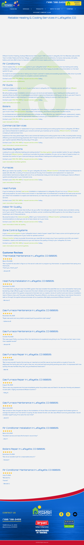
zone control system (13, 233)
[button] (31, 9)
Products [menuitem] (39, 9)
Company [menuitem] (70, 9)
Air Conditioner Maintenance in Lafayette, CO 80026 (32, 470)
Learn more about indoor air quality (14, 224)
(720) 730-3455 (56, 2)
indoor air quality (23, 217)
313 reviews (71, 523)
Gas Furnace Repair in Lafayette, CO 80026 (27, 354)
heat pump (25, 191)
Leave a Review (69, 526)
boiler (19, 109)
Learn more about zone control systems (15, 246)
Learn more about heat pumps (12, 203)
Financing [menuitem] (13, 9)
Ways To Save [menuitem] (55, 9)
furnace (24, 171)
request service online (31, 78)
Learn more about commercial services (15, 145)
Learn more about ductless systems (14, 162)
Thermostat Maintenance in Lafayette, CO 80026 (30, 256)
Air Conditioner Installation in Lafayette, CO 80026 (30, 428)
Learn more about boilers (11, 122)
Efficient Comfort (52, 67)
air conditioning (21, 67)
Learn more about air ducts (11, 103)
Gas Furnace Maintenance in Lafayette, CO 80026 (30, 310)
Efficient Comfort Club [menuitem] (42, 12)
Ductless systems (46, 152)
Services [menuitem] (26, 9)
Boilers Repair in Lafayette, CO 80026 (24, 449)
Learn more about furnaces (11, 182)
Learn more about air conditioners (13, 81)
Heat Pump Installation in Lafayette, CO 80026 (28, 281)
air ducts (24, 88)
